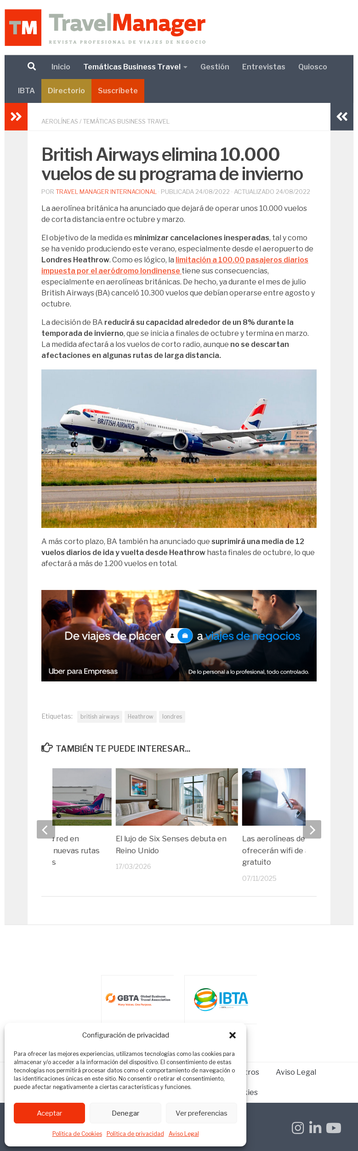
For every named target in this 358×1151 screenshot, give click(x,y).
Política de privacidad (135, 1133)
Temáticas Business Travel (132, 66)
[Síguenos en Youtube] (333, 1128)
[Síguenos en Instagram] (298, 1128)
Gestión (214, 66)
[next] (312, 829)
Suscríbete (118, 90)
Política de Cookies (77, 1133)
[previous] (46, 829)
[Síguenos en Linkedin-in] (315, 1128)
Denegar (125, 1113)
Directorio (66, 90)
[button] (232, 1035)
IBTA (26, 90)
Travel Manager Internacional (106, 191)
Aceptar (49, 1113)
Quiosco (312, 66)
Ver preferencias (201, 1113)
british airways (99, 716)
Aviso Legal (184, 1133)
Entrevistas (263, 66)
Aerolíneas (59, 121)
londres (172, 716)
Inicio (60, 66)
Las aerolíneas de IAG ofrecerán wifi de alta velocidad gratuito (281, 850)
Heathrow (140, 716)
